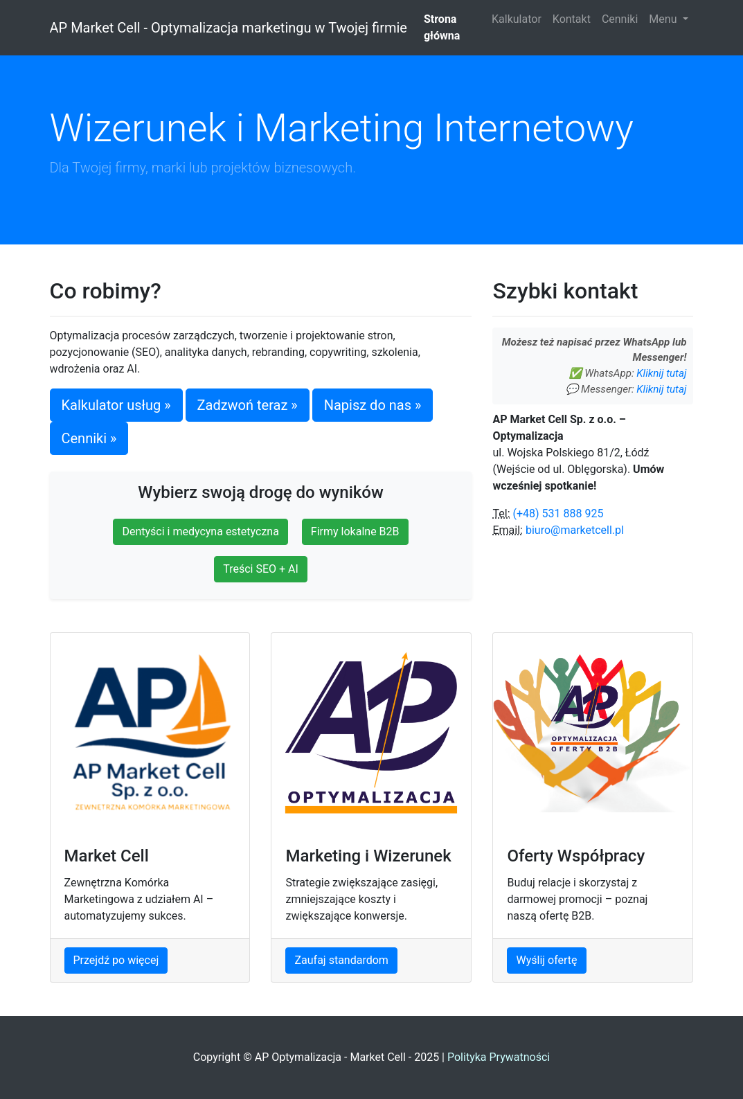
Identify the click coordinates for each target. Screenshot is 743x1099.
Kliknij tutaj (661, 373)
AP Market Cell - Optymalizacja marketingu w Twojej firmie (228, 27)
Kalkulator (516, 19)
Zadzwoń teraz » (247, 405)
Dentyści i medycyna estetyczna (200, 531)
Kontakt (572, 19)
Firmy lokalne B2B (355, 531)
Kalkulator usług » (116, 405)
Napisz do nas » (373, 405)
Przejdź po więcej (116, 960)
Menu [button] (664, 19)
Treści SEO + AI (260, 568)
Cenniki (620, 19)
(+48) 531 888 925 (557, 513)
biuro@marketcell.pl (575, 530)
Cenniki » (89, 438)
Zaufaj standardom (341, 960)
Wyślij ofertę (546, 960)
